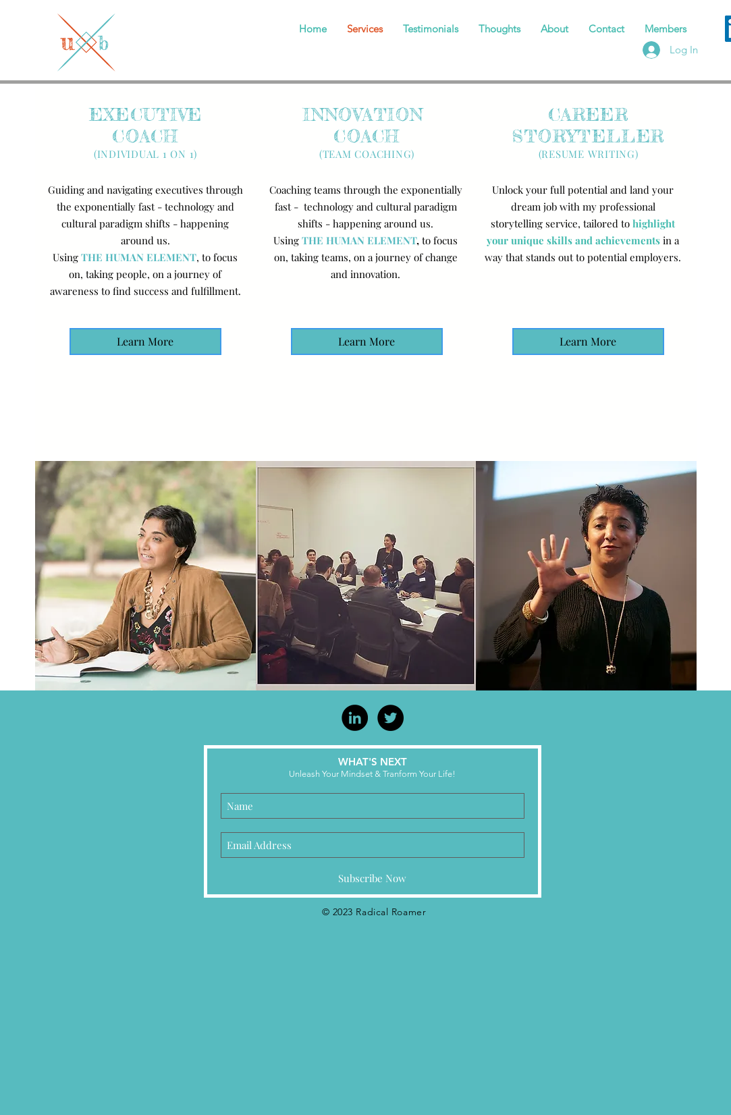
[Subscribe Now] (372, 878)
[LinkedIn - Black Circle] (355, 718)
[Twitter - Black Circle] (390, 718)
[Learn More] (145, 341)
